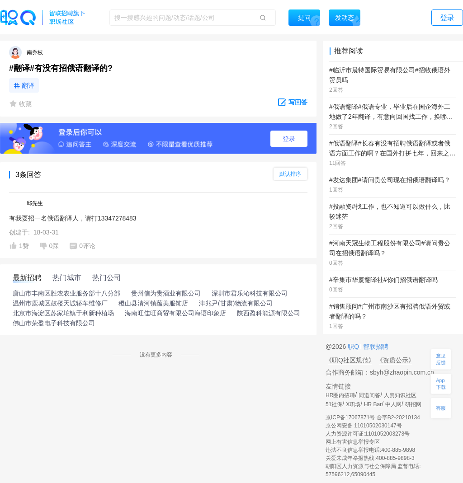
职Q (354, 346)
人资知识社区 (400, 395)
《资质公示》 (396, 360)
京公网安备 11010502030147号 (364, 425)
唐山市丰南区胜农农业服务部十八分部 (66, 293)
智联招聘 (374, 346)
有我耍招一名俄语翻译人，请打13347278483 (73, 218)
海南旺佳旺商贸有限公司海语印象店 (175, 313)
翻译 (28, 85)
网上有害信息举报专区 (353, 442)
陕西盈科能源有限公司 (268, 313)
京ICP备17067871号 (350, 417)
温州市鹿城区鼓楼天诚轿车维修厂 (60, 303)
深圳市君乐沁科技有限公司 (250, 293)
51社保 (334, 404)
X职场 (353, 404)
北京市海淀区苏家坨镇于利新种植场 (63, 313)
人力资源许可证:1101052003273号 (368, 434)
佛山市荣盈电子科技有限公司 (54, 323)
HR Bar (373, 404)
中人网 (393, 404)
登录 (289, 138)
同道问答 (369, 395)
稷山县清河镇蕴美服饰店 (153, 303)
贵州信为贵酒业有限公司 (166, 293)
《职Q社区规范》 (350, 360)
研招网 (413, 404)
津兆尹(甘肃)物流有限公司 (236, 303)
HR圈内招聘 (340, 395)
